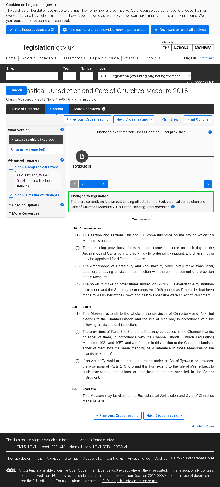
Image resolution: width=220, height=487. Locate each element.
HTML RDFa (102, 447)
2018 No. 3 (46, 99)
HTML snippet (38, 447)
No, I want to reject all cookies (183, 30)
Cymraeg (207, 58)
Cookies (161, 458)
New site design (18, 458)
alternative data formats (86, 440)
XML (63, 447)
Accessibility (92, 458)
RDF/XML (120, 447)
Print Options (198, 119)
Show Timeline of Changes (37, 195)
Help (38, 458)
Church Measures (19, 99)
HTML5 (20, 447)
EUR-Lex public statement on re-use (130, 481)
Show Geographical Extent (36, 167)
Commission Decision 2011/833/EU (141, 476)
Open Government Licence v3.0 (93, 470)
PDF (54, 447)
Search (16, 90)
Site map (72, 458)
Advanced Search (200, 82)
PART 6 (64, 99)
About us (53, 458)
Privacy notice (139, 458)
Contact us (115, 458)
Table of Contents (25, 109)
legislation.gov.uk (40, 46)
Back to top (205, 425)
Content (56, 109)
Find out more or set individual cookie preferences (107, 30)
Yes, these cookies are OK (35, 30)
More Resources (87, 109)
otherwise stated (154, 470)
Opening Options (23, 205)
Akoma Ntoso (80, 447)
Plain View (170, 119)
